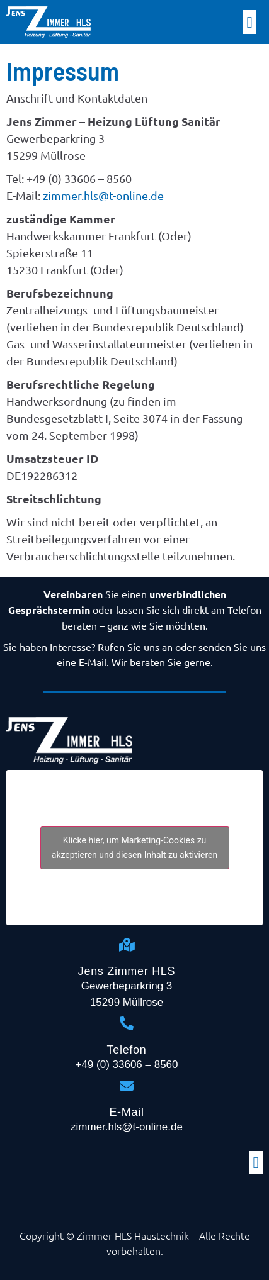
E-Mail (126, 1112)
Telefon (127, 1049)
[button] (249, 22)
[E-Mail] (127, 1086)
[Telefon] (127, 1023)
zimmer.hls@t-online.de (103, 195)
